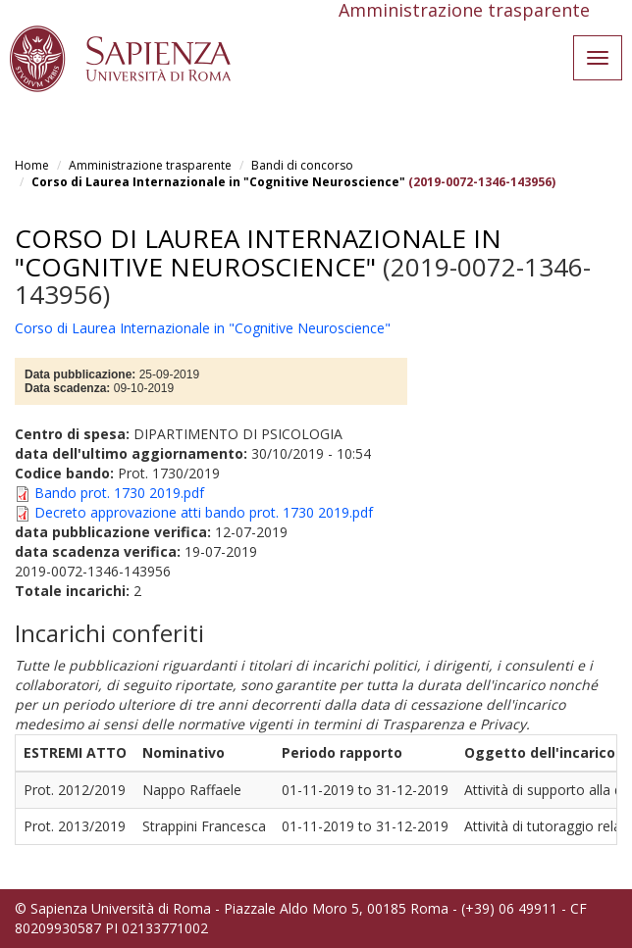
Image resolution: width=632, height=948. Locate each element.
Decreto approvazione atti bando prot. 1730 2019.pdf (203, 512)
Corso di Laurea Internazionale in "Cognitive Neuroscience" (218, 182)
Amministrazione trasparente (150, 165)
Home (32, 165)
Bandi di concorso (302, 165)
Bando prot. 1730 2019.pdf (119, 492)
